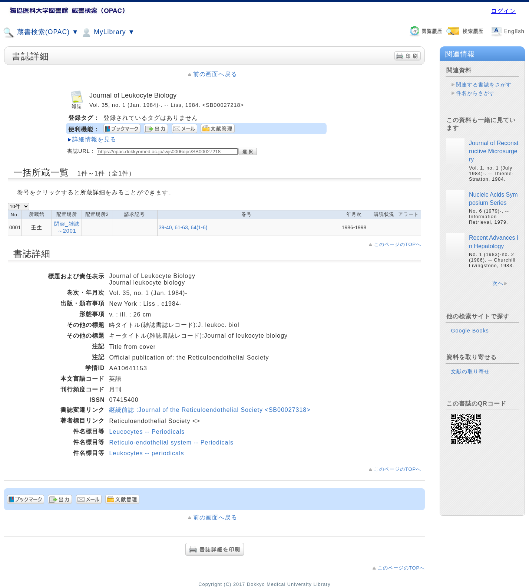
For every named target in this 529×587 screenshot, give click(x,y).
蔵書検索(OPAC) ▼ (41, 32)
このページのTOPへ (397, 244)
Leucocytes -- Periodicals (147, 432)
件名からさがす (475, 93)
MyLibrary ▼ (107, 32)
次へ (497, 283)
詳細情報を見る (94, 139)
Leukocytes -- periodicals (146, 453)
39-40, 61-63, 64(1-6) (183, 227)
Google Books (470, 331)
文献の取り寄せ (470, 371)
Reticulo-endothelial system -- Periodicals (171, 442)
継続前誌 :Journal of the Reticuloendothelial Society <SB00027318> (209, 410)
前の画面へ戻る (215, 74)
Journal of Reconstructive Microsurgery (493, 151)
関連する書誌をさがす (484, 85)
